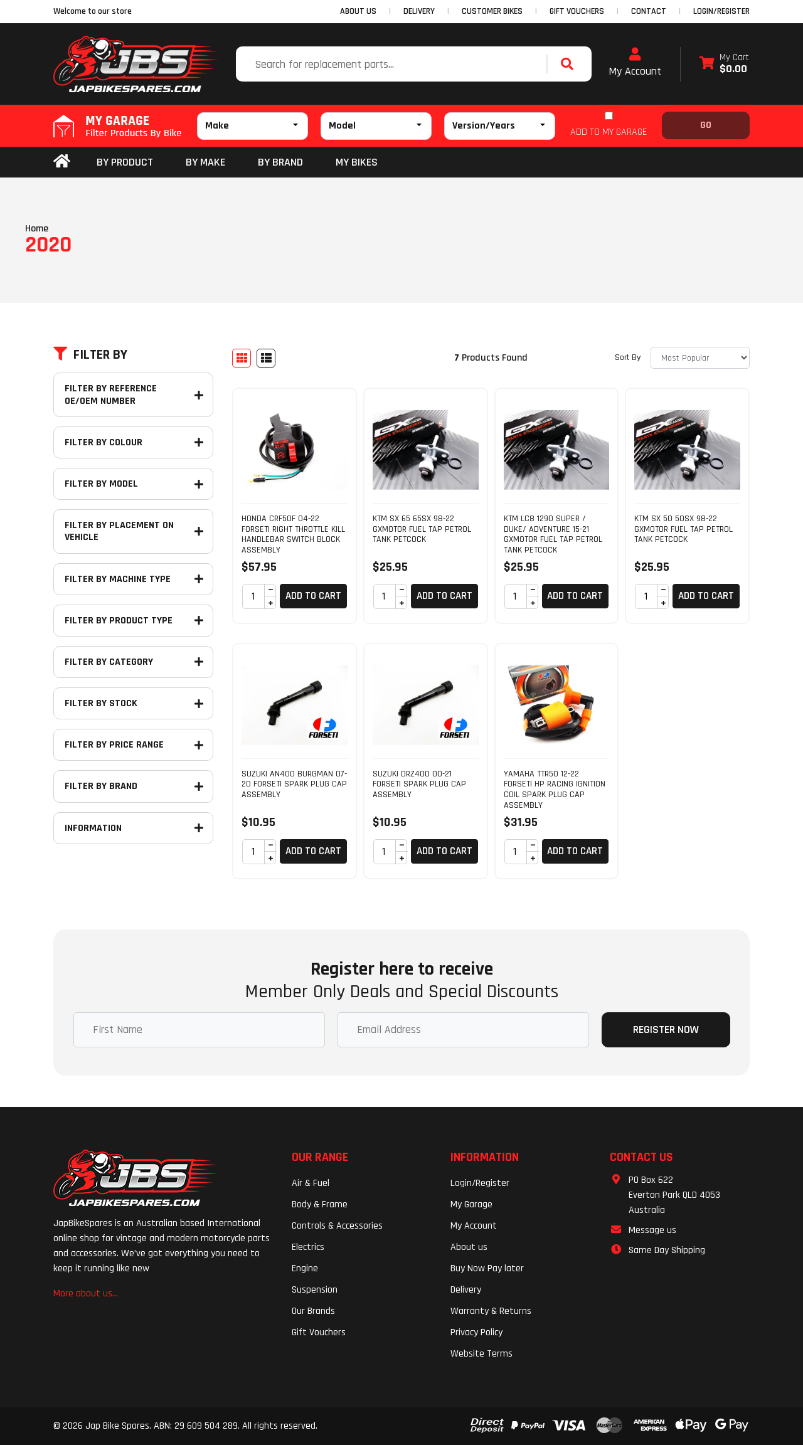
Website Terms (481, 1353)
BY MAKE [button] (205, 162)
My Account (635, 62)
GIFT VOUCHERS (577, 11)
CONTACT (648, 11)
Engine (305, 1268)
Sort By (628, 357)
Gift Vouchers (319, 1332)
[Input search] (393, 64)
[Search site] (570, 64)
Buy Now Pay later (487, 1268)
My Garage (471, 1204)
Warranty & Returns (490, 1311)
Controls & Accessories (337, 1225)
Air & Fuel (310, 1183)
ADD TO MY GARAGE (608, 132)
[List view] (266, 358)
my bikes (357, 162)
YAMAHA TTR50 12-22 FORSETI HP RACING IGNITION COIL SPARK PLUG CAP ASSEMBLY (554, 789)
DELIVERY (419, 11)
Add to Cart (313, 596)
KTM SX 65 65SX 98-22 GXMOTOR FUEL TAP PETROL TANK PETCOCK (422, 529)
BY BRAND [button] (280, 162)
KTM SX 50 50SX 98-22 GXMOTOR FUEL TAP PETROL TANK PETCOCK (683, 529)
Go (705, 125)
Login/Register (721, 11)
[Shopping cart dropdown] (724, 64)
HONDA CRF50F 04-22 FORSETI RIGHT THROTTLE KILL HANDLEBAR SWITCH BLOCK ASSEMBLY (293, 534)
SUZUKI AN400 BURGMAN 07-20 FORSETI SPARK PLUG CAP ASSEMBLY (294, 784)
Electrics (308, 1247)
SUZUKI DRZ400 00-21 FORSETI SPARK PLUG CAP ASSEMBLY (419, 784)
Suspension (315, 1289)
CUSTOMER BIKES (492, 11)
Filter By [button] (90, 355)
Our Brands (313, 1311)
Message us (652, 1230)
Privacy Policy (476, 1332)
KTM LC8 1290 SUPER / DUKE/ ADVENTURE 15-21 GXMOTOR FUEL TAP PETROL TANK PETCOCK (553, 534)
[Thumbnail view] (241, 358)
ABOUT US (358, 11)
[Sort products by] (700, 358)
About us (468, 1247)
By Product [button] (125, 162)
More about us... (85, 1293)
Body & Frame (320, 1204)
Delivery (465, 1289)
